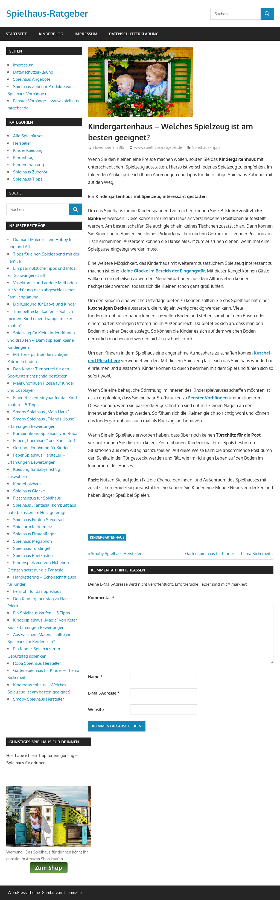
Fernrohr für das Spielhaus (37, 591)
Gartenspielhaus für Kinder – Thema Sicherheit (227, 553)
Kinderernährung (28, 164)
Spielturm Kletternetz (32, 526)
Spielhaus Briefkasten (33, 555)
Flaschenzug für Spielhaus (37, 498)
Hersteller (22, 143)
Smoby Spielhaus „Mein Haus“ (41, 411)
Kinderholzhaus (27, 483)
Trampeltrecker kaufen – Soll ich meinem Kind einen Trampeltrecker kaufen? (40, 319)
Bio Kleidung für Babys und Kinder (44, 304)
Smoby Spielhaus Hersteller (116, 553)
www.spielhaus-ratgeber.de (158, 147)
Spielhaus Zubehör (30, 172)
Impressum (86, 33)
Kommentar (101, 597)
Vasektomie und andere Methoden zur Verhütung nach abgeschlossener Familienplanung (42, 290)
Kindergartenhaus (107, 537)
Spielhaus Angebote (31, 79)
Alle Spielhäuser (28, 135)
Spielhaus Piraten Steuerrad (38, 519)
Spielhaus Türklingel (31, 548)
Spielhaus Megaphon (32, 541)
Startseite (16, 33)
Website (96, 709)
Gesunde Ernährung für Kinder (41, 447)
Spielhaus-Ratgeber (47, 13)
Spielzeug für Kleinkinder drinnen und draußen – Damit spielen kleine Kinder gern (41, 340)
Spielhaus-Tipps (206, 147)
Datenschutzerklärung (134, 33)
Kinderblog (51, 33)
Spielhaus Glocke (29, 490)
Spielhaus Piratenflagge (35, 533)
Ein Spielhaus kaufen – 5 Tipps (41, 613)
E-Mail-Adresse (103, 693)
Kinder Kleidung (28, 150)
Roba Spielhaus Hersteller (37, 663)
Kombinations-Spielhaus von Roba (45, 433)
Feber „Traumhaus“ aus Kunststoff (44, 440)
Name (95, 676)
